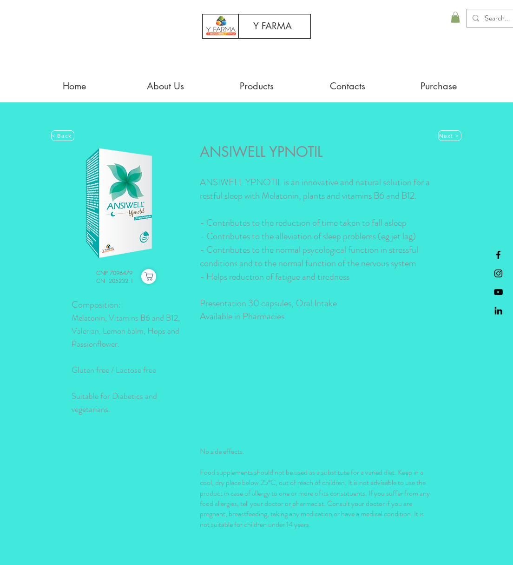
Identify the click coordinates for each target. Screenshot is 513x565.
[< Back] (62, 135)
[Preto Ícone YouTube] (498, 292)
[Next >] (449, 135)
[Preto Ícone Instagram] (498, 273)
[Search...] (498, 18)
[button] (455, 17)
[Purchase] (148, 276)
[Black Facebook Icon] (498, 254)
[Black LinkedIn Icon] (498, 310)
